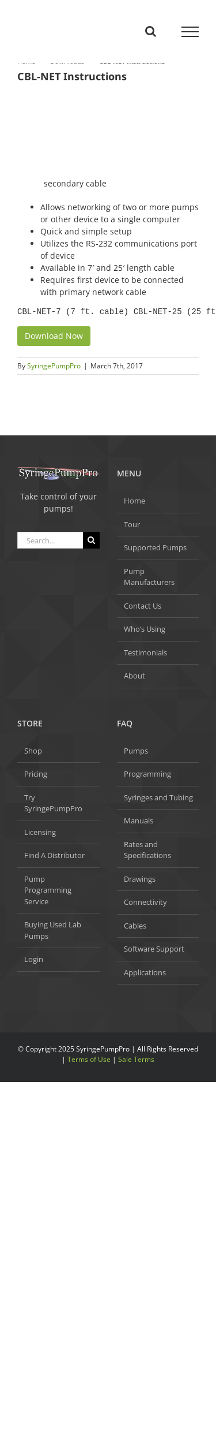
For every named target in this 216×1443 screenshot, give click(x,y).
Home (134, 500)
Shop (33, 750)
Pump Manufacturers (149, 577)
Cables (135, 925)
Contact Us (142, 606)
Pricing (35, 774)
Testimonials (145, 652)
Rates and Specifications (147, 850)
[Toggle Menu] (190, 32)
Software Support (154, 949)
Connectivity (145, 902)
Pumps (136, 750)
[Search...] (50, 540)
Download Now (54, 335)
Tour (132, 524)
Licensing (40, 832)
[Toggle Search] (150, 31)
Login (33, 959)
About (134, 675)
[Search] (91, 540)
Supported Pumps (155, 547)
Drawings (140, 879)
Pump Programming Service (47, 890)
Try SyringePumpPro (53, 803)
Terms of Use (89, 1059)
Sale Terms (136, 1059)
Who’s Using (144, 629)
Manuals (138, 820)
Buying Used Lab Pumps (52, 930)
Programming (147, 774)
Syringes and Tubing (158, 797)
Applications (145, 972)
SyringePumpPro (54, 366)
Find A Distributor (54, 855)
